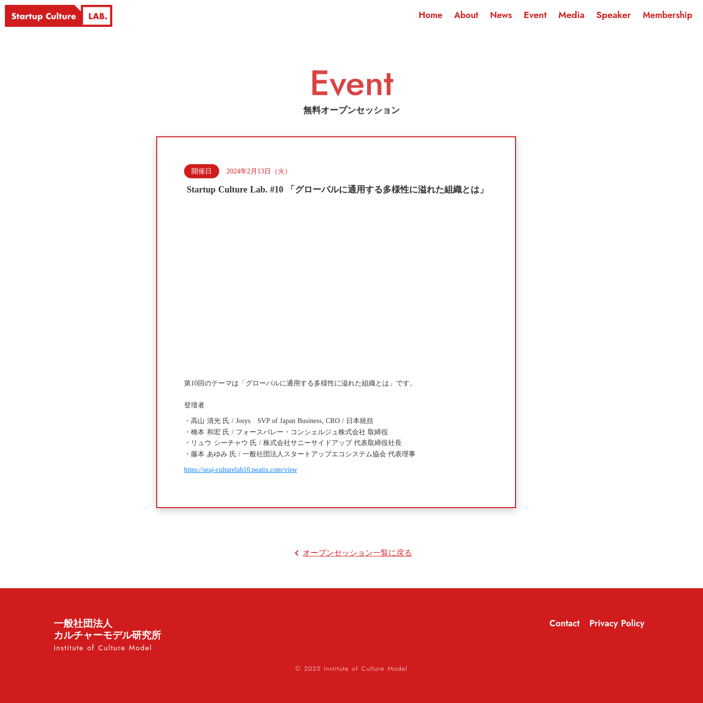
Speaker (613, 14)
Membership (667, 15)
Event (535, 14)
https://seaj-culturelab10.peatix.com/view (240, 469)
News (501, 15)
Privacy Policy (616, 624)
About (466, 15)
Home (431, 15)
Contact (565, 624)
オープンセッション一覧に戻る (357, 553)
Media (571, 14)
